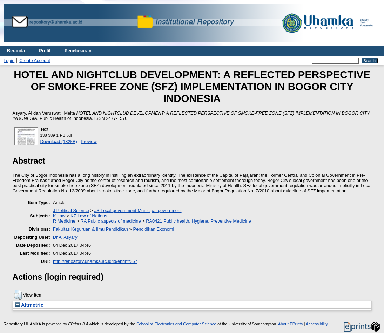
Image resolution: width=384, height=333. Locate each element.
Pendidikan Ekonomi (153, 229)
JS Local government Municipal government (138, 210)
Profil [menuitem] (44, 50)
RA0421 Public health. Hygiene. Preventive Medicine (198, 221)
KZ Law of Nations (88, 215)
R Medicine (64, 221)
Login (9, 60)
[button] (18, 295)
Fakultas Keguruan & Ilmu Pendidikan (90, 229)
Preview (89, 141)
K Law (59, 215)
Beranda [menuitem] (16, 50)
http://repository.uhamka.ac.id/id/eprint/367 (95, 261)
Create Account (34, 60)
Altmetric (29, 305)
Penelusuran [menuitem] (78, 50)
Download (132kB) (58, 141)
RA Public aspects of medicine (111, 221)
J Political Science (71, 210)
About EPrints (290, 324)
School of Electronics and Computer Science (176, 324)
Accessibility (317, 324)
